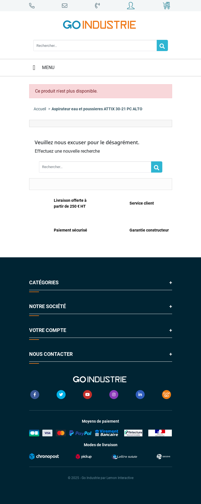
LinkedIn (140, 394)
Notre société (47, 306)
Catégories (44, 282)
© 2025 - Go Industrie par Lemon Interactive (100, 478)
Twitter (61, 394)
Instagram (113, 394)
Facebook (34, 394)
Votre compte (47, 330)
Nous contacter (51, 354)
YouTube (87, 394)
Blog (166, 394)
